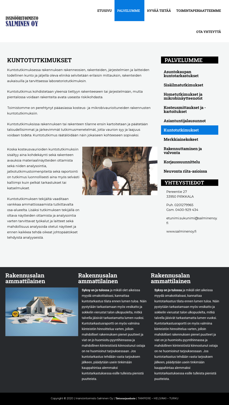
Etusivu (104, 10)
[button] (129, 10)
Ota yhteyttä (208, 32)
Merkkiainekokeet (181, 139)
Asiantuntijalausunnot (185, 120)
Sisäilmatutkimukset (183, 84)
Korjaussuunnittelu (182, 161)
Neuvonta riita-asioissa (185, 171)
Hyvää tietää (159, 10)
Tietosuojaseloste (125, 398)
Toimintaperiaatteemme (198, 10)
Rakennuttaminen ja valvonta (183, 150)
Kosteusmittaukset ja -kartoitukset (185, 109)
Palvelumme (128, 10)
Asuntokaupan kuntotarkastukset (181, 73)
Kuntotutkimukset (181, 130)
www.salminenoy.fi (181, 231)
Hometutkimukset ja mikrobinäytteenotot (183, 96)
